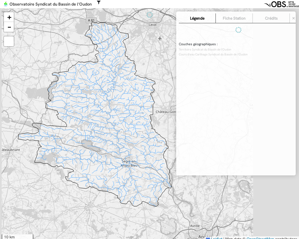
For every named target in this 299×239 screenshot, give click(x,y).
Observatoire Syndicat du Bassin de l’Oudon (50, 4)
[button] (9, 17)
